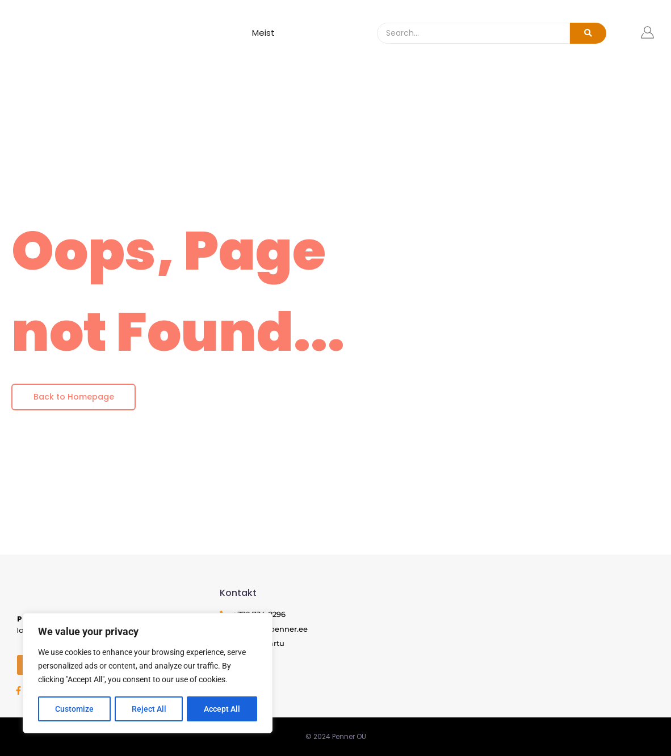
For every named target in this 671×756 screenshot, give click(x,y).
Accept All (222, 708)
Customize (74, 708)
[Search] (473, 33)
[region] (147, 673)
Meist (263, 33)
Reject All (149, 708)
